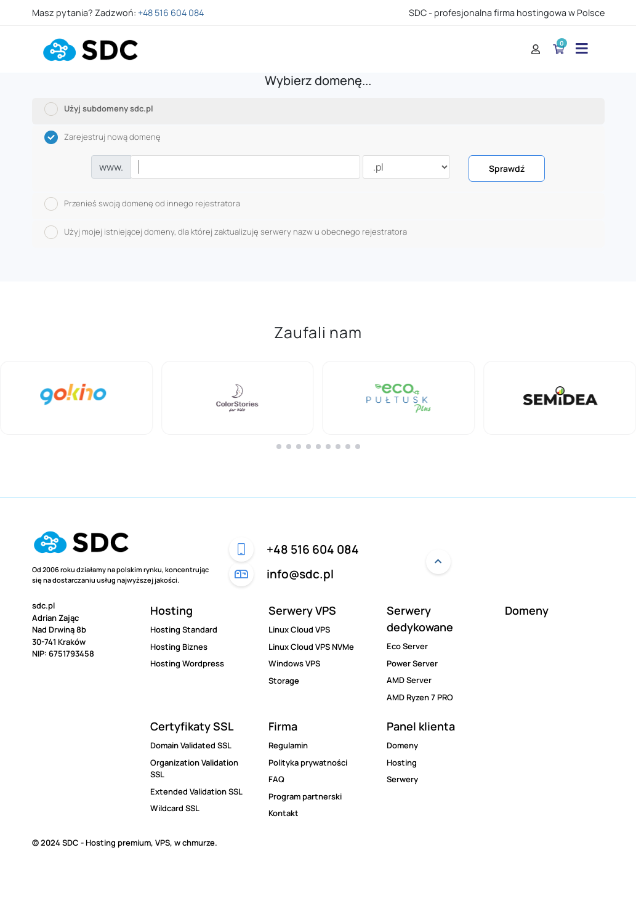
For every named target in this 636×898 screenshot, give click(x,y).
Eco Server (407, 646)
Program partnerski (305, 796)
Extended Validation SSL (196, 791)
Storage (283, 680)
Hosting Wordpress (187, 663)
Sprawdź (507, 168)
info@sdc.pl (281, 574)
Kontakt (283, 813)
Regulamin (288, 745)
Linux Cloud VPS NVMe (311, 646)
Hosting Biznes (178, 646)
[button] (278, 446)
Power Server (412, 663)
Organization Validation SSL (194, 768)
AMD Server (409, 680)
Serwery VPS (302, 610)
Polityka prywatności (307, 762)
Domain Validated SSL (190, 745)
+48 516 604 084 (171, 12)
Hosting (171, 610)
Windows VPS (294, 663)
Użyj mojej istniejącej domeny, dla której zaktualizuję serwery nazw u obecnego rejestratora (225, 232)
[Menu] (578, 48)
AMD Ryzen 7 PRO (420, 697)
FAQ (276, 779)
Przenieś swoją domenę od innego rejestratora (142, 204)
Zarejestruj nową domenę (102, 137)
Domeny (527, 610)
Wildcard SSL (174, 808)
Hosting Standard (183, 629)
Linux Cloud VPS (299, 629)
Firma (282, 726)
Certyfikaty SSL (191, 726)
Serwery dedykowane (420, 618)
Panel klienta (421, 726)
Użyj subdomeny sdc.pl (98, 109)
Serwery (402, 779)
